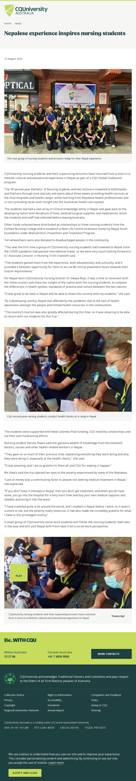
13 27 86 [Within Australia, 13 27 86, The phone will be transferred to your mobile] (9, 656)
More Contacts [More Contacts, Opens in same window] (111, 654)
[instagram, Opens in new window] (17, 739)
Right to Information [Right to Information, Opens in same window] (60, 695)
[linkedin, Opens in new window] (26, 739)
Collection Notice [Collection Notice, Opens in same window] (14, 695)
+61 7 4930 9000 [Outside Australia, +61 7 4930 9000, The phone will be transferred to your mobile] (58, 656)
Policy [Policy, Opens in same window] (94, 700)
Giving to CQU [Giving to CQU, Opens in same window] (99, 705)
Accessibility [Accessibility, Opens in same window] (54, 700)
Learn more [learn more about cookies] (56, 763)
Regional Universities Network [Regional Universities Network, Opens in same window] (21, 710)
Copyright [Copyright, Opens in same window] (9, 705)
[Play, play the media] (19, 573)
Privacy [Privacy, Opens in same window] (8, 700)
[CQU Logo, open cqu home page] (26, 11)
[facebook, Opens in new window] (8, 739)
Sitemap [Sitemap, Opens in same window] (96, 710)
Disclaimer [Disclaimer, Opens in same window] (54, 705)
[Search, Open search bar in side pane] (122, 11)
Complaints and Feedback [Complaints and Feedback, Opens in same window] (106, 695)
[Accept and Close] (24, 773)
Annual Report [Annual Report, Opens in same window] (56, 710)
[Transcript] (115, 616)
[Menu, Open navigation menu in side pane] (128, 11)
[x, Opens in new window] (36, 739)
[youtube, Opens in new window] (45, 739)
